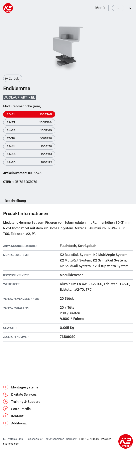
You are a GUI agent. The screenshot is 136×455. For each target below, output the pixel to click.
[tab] (15, 201)
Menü (100, 7)
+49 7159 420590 (89, 438)
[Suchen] (118, 8)
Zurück (12, 78)
